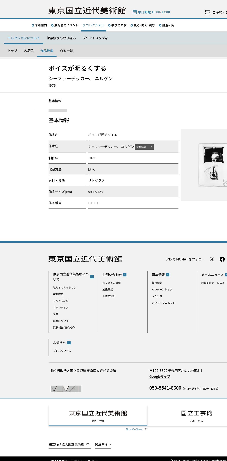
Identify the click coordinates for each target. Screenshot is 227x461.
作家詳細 (143, 146)
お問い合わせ (112, 274)
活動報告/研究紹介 (64, 327)
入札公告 (157, 296)
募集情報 (158, 274)
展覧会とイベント (66, 25)
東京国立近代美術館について (71, 276)
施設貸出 (107, 289)
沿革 (55, 314)
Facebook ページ (222, 259)
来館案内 (41, 25)
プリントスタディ (95, 38)
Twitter (212, 259)
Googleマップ (159, 376)
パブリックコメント (163, 302)
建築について (61, 320)
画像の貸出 (108, 296)
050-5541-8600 (165, 387)
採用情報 (157, 282)
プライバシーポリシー (85, 456)
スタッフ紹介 (61, 300)
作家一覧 (66, 50)
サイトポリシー (60, 456)
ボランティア (60, 307)
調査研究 (168, 25)
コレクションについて (24, 38)
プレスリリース (62, 350)
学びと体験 (118, 25)
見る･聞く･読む (144, 25)
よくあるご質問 (111, 282)
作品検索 (46, 50)
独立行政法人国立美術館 (66, 440)
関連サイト (103, 440)
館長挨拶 (58, 294)
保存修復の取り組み (61, 38)
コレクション (95, 25)
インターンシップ (162, 289)
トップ (12, 50)
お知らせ (59, 342)
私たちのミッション (64, 287)
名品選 (29, 50)
